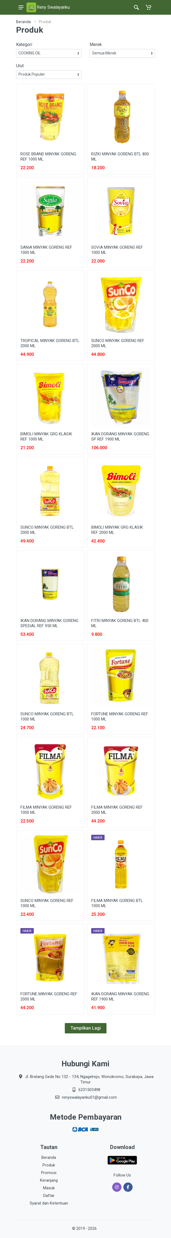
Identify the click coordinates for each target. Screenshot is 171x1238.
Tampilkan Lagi (86, 1028)
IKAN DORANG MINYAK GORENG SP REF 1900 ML (120, 437)
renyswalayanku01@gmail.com (89, 1097)
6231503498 (89, 1089)
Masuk (49, 1187)
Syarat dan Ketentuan (49, 1203)
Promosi (48, 1172)
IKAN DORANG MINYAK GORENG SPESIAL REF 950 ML (49, 623)
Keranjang (49, 1180)
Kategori (24, 44)
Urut (20, 65)
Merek (96, 44)
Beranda (23, 22)
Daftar (48, 1195)
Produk (48, 1165)
